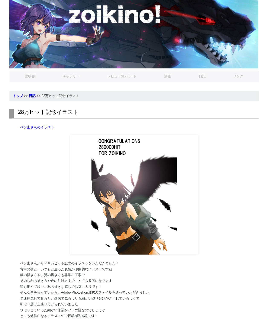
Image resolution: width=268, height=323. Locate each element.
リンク (238, 76)
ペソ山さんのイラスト (37, 127)
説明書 (30, 76)
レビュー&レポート (122, 76)
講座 (167, 76)
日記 (202, 76)
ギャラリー (71, 76)
